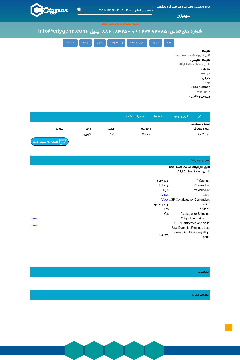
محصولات (115, 43)
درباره (156, 43)
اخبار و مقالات (137, 43)
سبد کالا (70, 43)
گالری (99, 43)
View (165, 195)
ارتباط (86, 43)
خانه (169, 43)
